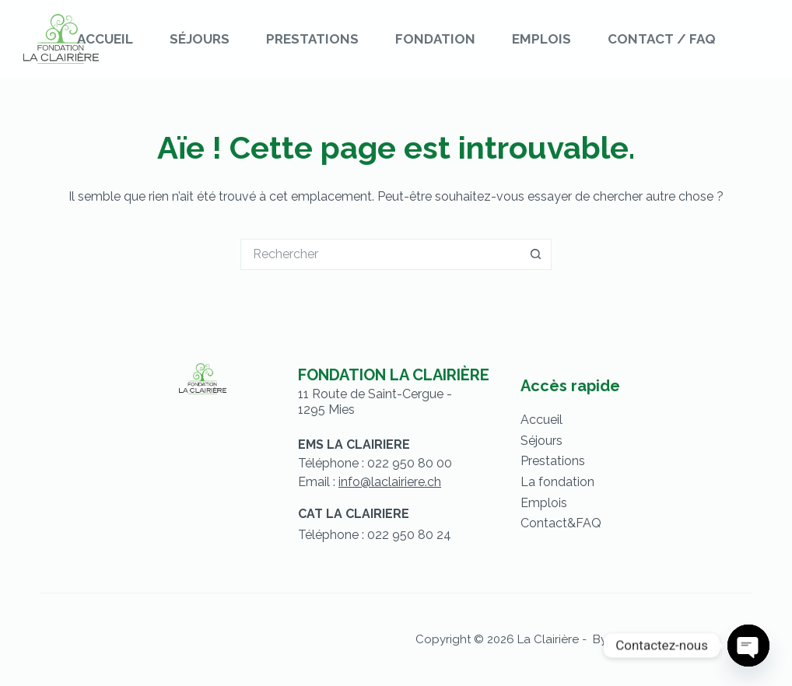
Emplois (541, 39)
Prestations (312, 39)
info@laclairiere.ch (389, 481)
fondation (566, 481)
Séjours (200, 39)
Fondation (435, 39)
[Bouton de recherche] (536, 254)
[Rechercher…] (380, 254)
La (529, 481)
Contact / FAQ (662, 39)
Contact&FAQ (560, 523)
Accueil (105, 39)
